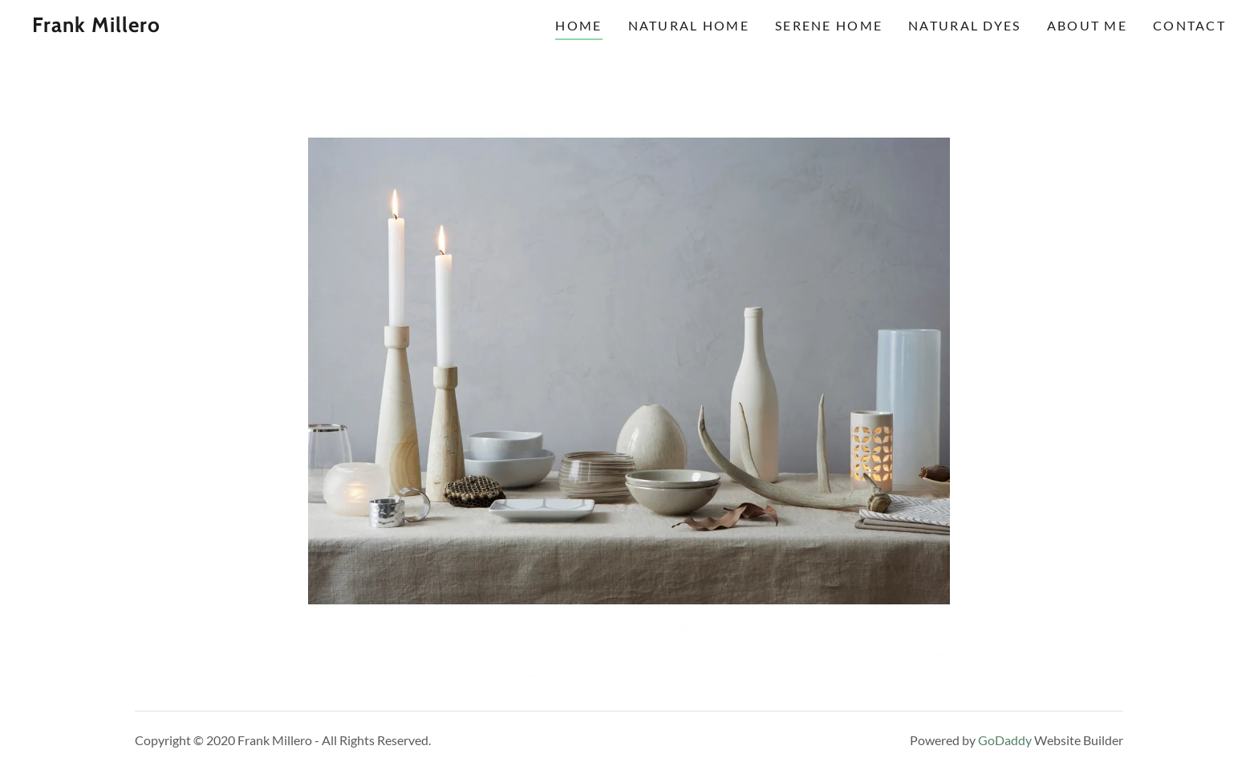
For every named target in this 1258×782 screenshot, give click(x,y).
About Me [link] (1087, 25)
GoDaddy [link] (1005, 740)
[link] (198, 26)
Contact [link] (1189, 25)
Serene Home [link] (829, 25)
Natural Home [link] (688, 25)
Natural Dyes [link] (964, 25)
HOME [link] (578, 25)
